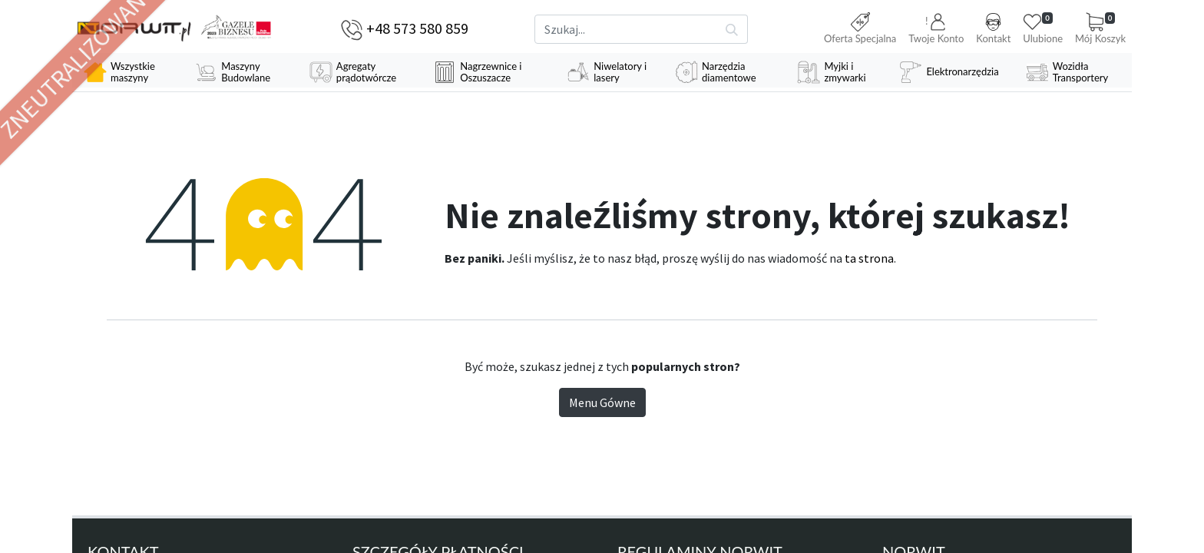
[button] (936, 29)
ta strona (869, 258)
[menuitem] (127, 72)
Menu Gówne (602, 402)
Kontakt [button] (993, 28)
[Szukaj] (732, 29)
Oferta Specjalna (860, 28)
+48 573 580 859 (417, 28)
